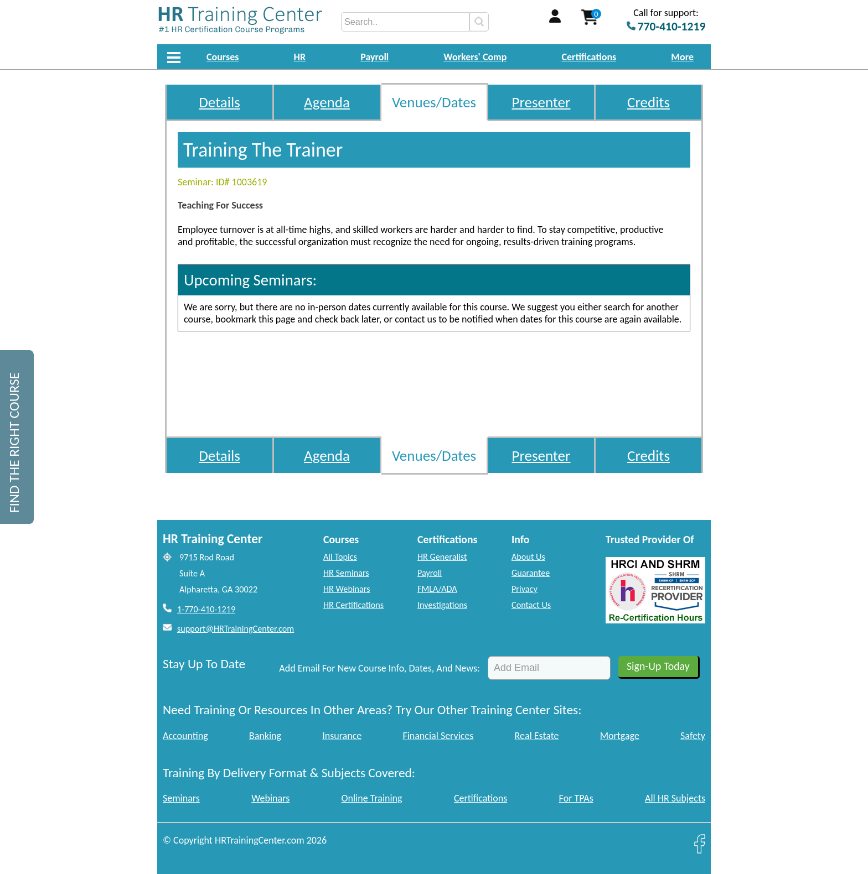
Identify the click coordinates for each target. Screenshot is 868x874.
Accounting (185, 736)
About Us (528, 557)
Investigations (442, 605)
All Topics (340, 557)
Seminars (181, 798)
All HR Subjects (675, 798)
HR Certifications (353, 605)
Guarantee (531, 573)
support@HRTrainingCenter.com (235, 628)
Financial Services (437, 736)
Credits (648, 102)
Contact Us (531, 605)
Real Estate (537, 736)
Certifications (589, 57)
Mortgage (619, 736)
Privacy (525, 589)
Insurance (341, 736)
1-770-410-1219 (206, 609)
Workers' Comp (475, 57)
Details (219, 102)
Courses (222, 57)
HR (300, 57)
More (682, 57)
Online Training (372, 798)
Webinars (270, 798)
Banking (265, 736)
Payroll (374, 57)
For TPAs (576, 798)
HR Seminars (346, 573)
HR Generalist (442, 557)
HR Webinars (346, 589)
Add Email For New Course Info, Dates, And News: (379, 668)
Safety (692, 736)
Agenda (327, 102)
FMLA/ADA (437, 589)
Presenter (541, 102)
